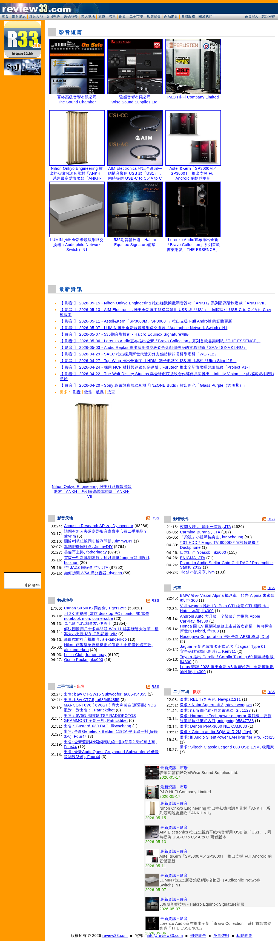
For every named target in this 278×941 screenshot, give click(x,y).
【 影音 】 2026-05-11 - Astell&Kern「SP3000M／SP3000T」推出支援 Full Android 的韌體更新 (146, 321)
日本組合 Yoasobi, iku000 (203, 552)
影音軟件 (53, 16)
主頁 (5, 16)
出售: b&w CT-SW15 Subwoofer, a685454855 (105, 694)
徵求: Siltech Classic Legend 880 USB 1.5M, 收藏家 (227, 747)
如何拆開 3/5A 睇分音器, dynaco (93, 573)
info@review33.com (165, 935)
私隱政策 (244, 935)
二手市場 (136, 16)
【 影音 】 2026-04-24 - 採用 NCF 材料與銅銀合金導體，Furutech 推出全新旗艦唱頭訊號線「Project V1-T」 (157, 367)
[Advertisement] (161, 267)
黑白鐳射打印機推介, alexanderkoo (95, 639)
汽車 (112, 16)
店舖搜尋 (154, 16)
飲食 (122, 16)
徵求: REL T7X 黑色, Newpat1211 (210, 699)
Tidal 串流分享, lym (197, 572)
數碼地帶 (71, 16)
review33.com (115, 935)
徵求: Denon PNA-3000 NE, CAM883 (213, 726)
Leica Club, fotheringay (85, 654)
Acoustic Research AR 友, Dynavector (98, 526)
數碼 (100, 392)
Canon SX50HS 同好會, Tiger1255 (95, 608)
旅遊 (101, 16)
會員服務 (188, 16)
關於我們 (205, 16)
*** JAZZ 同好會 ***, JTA (86, 567)
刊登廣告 (198, 935)
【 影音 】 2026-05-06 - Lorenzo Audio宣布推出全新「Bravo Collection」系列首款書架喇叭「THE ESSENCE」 (160, 341)
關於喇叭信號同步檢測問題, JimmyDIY (98, 541)
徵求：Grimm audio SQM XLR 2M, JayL (216, 732)
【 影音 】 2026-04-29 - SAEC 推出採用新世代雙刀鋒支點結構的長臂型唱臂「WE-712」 (139, 354)
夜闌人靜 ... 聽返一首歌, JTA (205, 526)
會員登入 (252, 16)
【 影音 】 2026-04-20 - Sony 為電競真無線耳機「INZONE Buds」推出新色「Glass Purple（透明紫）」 (153, 385)
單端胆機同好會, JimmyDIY (88, 546)
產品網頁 (171, 16)
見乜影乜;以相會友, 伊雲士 (87, 623)
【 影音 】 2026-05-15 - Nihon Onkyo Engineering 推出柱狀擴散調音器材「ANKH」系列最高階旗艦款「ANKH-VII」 (164, 303)
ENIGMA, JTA (192, 558)
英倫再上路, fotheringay (85, 552)
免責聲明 (221, 935)
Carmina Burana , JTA (200, 532)
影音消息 (19, 16)
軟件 (88, 392)
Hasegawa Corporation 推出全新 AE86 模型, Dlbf (224, 636)
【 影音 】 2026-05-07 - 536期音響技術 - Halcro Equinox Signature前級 (124, 334)
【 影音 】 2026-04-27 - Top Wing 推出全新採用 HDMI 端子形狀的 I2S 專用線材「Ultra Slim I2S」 (148, 360)
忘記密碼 (268, 16)
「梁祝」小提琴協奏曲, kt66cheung (211, 537)
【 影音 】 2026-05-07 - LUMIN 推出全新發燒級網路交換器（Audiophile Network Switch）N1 (143, 328)
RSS (155, 518)
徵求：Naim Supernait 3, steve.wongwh (216, 705)
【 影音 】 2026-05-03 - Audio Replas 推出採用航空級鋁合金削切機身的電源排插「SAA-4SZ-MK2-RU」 (153, 347)
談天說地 (88, 16)
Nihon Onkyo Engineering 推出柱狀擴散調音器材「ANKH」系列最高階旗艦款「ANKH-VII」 (92, 490)
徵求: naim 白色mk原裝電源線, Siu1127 (215, 710)
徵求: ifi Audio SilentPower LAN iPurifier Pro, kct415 (227, 737)
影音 (77, 392)
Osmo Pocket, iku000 (83, 659)
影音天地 (36, 16)
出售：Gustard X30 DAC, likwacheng (97, 726)
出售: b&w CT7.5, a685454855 (91, 699)
